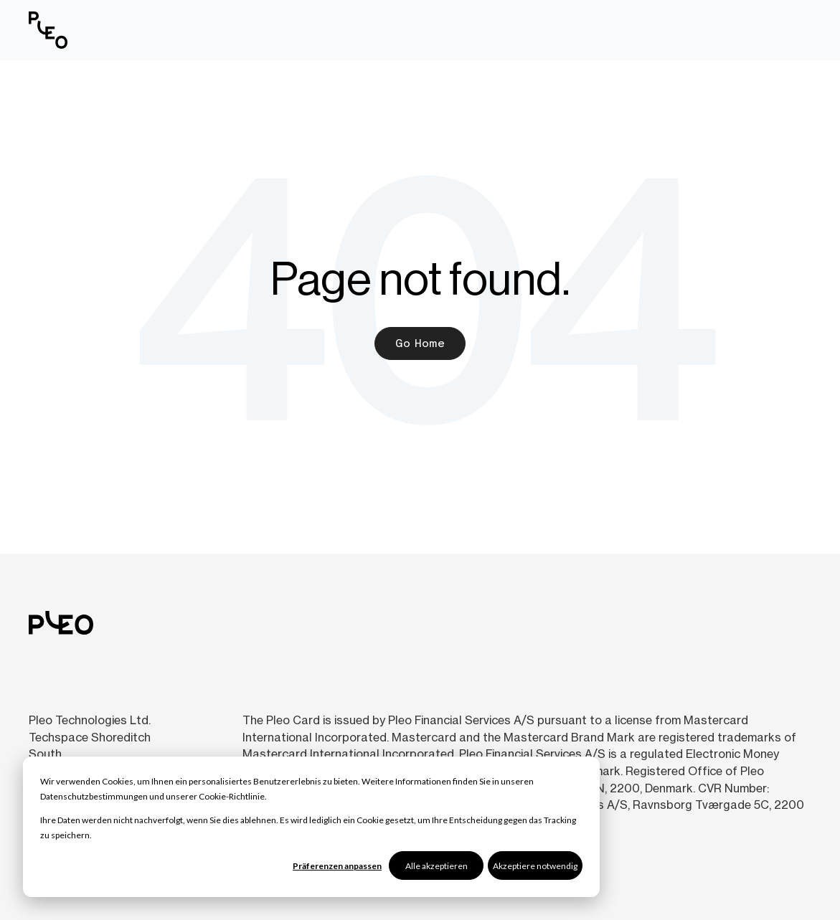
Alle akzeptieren (436, 865)
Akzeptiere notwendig (535, 865)
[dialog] (311, 827)
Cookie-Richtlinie (232, 796)
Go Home (420, 343)
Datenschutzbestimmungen (94, 796)
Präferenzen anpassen (337, 865)
